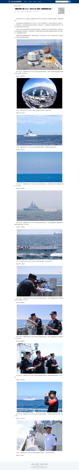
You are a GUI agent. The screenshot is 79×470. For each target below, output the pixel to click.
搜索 (69, 1)
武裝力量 (30, 1)
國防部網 (16, 5)
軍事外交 (34, 1)
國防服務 (39, 1)
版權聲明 (37, 464)
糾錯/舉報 (41, 464)
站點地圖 (32, 464)
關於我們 (46, 464)
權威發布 (25, 1)
